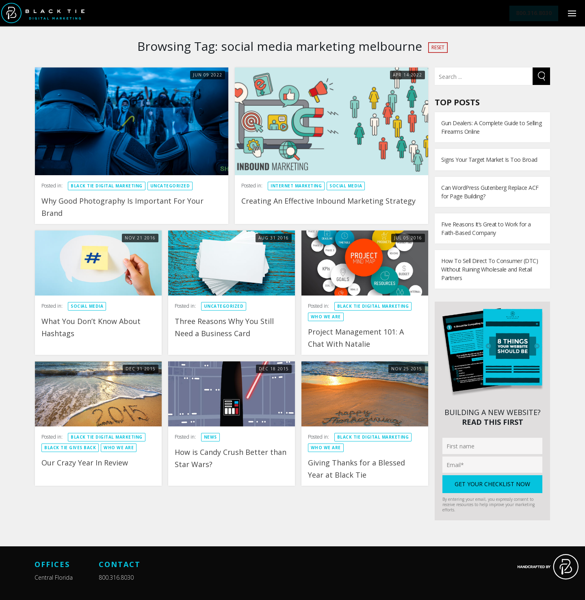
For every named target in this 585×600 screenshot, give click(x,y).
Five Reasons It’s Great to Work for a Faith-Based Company (486, 228)
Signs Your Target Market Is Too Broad (489, 159)
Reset (437, 47)
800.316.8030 (116, 577)
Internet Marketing (296, 186)
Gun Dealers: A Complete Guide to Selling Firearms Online (491, 127)
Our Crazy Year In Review (84, 462)
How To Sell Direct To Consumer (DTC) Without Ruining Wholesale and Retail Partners (489, 269)
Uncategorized (170, 186)
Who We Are (326, 317)
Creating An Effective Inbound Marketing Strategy (328, 201)
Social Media (345, 186)
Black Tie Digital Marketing (107, 186)
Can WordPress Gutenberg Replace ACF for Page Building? (490, 192)
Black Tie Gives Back (70, 447)
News (210, 437)
